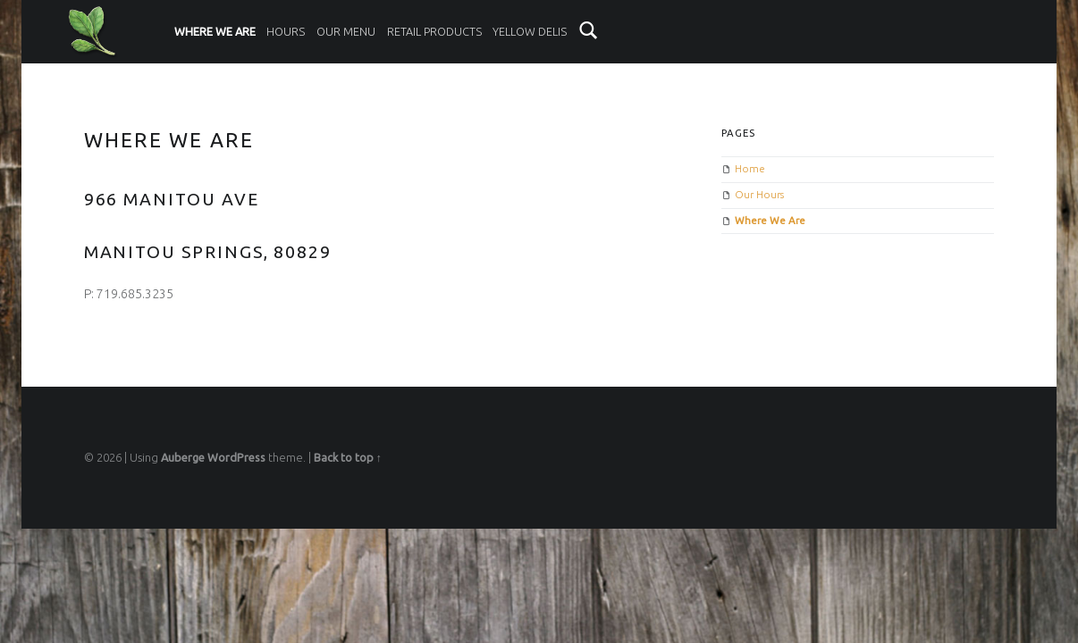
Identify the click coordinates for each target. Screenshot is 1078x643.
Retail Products (434, 31)
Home (750, 168)
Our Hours (759, 194)
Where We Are (215, 31)
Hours (285, 31)
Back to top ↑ (348, 457)
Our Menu (345, 31)
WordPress (236, 457)
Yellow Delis (530, 31)
